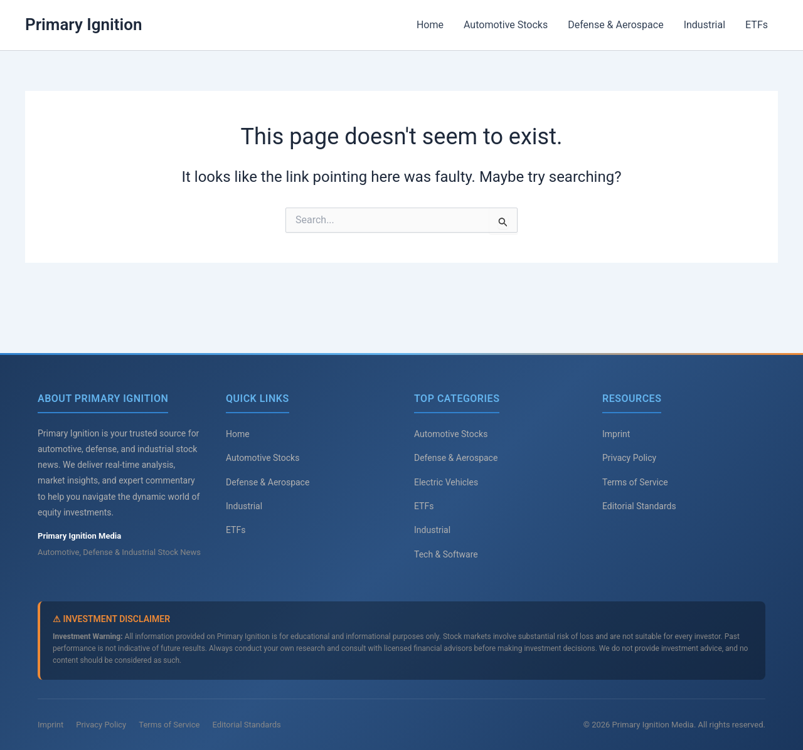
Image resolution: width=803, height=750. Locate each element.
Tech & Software (446, 554)
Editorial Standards (639, 506)
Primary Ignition (83, 24)
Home (430, 25)
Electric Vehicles (446, 482)
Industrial (704, 25)
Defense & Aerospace (615, 25)
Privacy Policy (629, 458)
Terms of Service (635, 482)
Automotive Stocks (506, 25)
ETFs (756, 25)
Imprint (616, 434)
